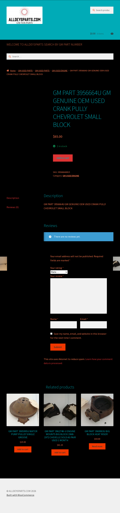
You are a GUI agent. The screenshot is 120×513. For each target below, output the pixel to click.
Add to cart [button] (22, 449)
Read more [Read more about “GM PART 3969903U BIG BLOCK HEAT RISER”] (97, 446)
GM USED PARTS (25, 70)
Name (54, 319)
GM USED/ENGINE (60, 70)
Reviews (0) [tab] (13, 207)
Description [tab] (13, 197)
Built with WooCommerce (20, 495)
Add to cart (63, 157)
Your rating (57, 267)
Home (13, 70)
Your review (57, 276)
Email (84, 319)
